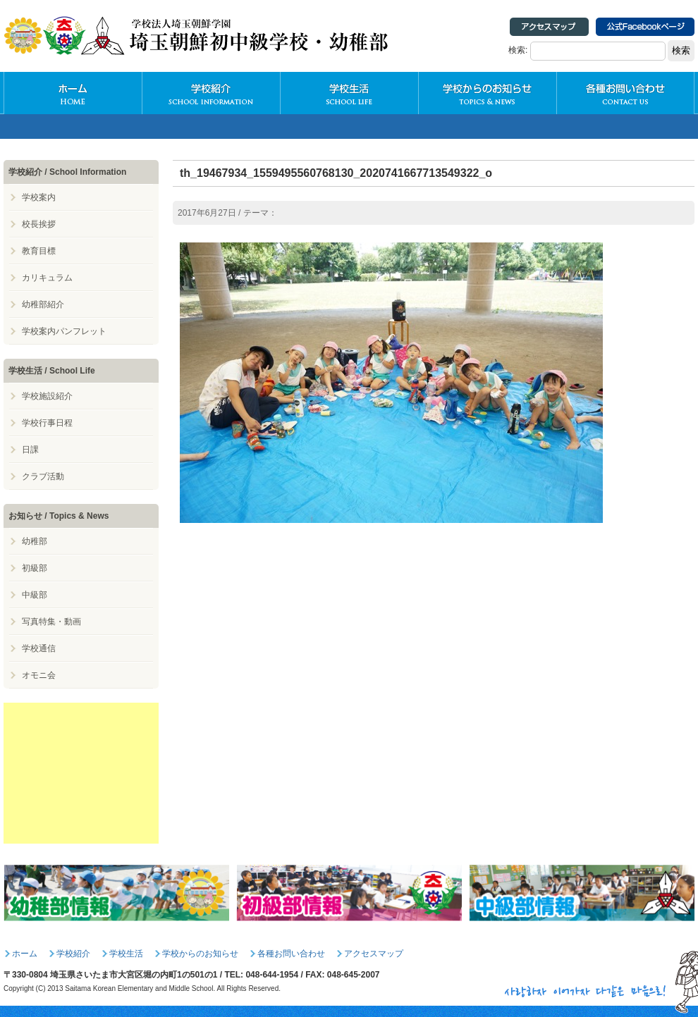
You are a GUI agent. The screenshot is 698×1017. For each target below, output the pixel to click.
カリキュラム (47, 278)
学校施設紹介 (47, 396)
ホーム (24, 954)
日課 (30, 450)
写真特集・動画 (51, 622)
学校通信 (39, 648)
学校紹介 (211, 93)
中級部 (34, 595)
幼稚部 (34, 541)
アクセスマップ (373, 954)
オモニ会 (39, 675)
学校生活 (349, 93)
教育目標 (39, 251)
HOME (73, 93)
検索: (517, 50)
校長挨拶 (39, 224)
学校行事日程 (47, 423)
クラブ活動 (43, 476)
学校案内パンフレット (64, 331)
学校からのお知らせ (487, 93)
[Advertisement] (81, 773)
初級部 (34, 568)
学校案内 (39, 197)
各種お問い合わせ (625, 93)
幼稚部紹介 (43, 304)
